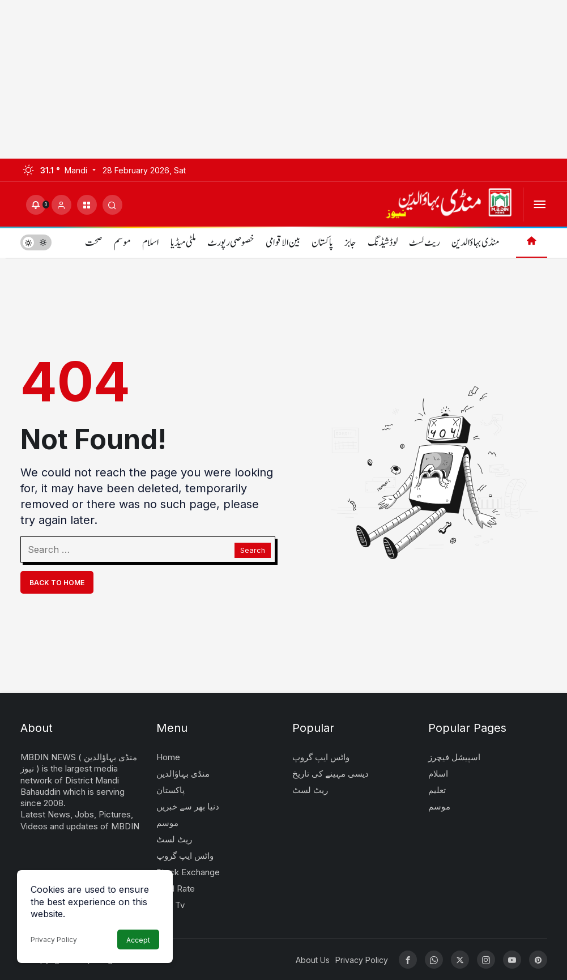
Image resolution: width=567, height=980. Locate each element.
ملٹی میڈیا (183, 243)
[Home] (531, 242)
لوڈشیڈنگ (383, 243)
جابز (350, 243)
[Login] (61, 205)
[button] (87, 205)
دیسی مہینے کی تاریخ (330, 773)
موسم (122, 243)
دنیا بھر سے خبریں (187, 806)
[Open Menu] (539, 205)
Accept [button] (138, 940)
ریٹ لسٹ (424, 243)
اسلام (150, 243)
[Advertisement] (283, 79)
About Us (313, 960)
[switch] (36, 242)
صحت (94, 243)
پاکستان (322, 243)
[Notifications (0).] (36, 205)
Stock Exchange (188, 872)
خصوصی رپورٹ (230, 243)
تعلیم (437, 790)
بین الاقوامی (283, 243)
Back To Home (56, 582)
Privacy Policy (54, 939)
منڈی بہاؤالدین (475, 243)
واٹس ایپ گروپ (185, 855)
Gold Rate (175, 888)
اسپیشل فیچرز (454, 757)
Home (168, 757)
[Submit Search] (112, 205)
